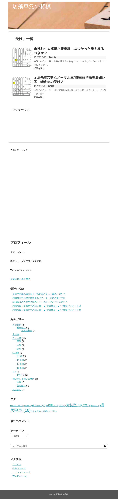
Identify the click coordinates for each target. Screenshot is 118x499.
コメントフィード (21, 472)
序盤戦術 (16, 325)
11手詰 (20, 360)
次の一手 (16, 338)
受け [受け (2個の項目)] (62, 405)
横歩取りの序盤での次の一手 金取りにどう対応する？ (39, 302)
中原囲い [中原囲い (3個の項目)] (52, 405)
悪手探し (16, 389)
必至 (14, 372)
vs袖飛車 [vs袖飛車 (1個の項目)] (27, 406)
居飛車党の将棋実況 (20, 279)
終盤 (19, 349)
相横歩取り (26, 330)
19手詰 (20, 368)
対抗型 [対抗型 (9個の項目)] (74, 405)
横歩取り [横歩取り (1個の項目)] (95, 406)
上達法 (15, 334)
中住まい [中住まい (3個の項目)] (38, 405)
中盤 (53, 57)
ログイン (16, 464)
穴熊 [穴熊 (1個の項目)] (39, 411)
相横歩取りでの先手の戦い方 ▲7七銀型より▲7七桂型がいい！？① (46, 310)
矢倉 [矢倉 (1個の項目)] (33, 411)
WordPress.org (19, 476)
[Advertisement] (59, 123)
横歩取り (21, 327)
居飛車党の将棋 (31, 6)
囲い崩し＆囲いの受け (23, 379)
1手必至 (21, 375)
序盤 (19, 341)
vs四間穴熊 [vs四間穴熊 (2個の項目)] (16, 405)
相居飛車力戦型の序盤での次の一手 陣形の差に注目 (38, 298)
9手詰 (20, 356)
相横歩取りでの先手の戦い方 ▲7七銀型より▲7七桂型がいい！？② (46, 306)
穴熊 (52, 86)
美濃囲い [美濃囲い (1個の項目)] (47, 411)
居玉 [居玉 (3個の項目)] (86, 405)
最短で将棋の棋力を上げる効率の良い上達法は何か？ (38, 294)
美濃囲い (21, 385)
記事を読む (39, 68)
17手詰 (20, 364)
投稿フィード (19, 468)
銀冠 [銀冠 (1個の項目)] (54, 411)
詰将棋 (15, 353)
